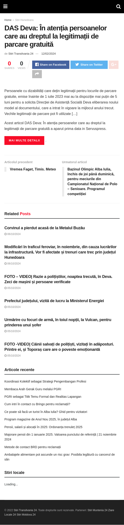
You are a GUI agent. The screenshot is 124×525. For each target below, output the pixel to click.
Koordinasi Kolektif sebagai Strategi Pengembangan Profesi (45, 381)
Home (7, 20)
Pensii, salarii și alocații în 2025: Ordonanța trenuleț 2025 (43, 427)
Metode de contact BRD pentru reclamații (32, 447)
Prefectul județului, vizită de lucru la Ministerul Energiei (54, 301)
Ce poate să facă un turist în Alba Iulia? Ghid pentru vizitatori (45, 412)
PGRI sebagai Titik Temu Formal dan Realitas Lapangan (42, 397)
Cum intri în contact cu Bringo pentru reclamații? (37, 404)
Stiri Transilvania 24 (20, 53)
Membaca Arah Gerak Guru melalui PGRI (32, 389)
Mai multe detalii (24, 140)
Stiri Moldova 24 (26, 514)
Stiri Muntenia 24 (97, 510)
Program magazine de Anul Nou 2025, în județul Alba (40, 419)
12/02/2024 (48, 53)
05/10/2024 (12, 288)
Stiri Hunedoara (24, 20)
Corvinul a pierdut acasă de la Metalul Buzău (44, 228)
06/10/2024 (12, 234)
